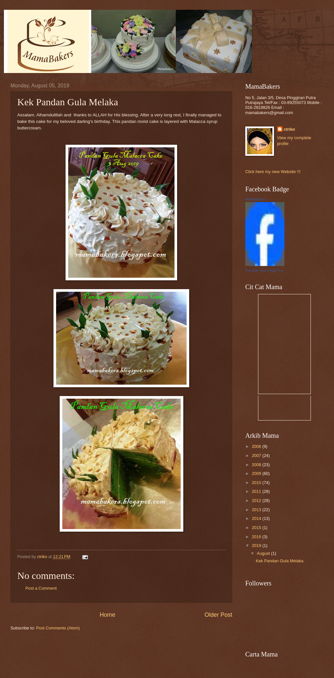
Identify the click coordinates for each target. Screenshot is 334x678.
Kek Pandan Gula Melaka (279, 560)
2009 (257, 473)
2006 (257, 446)
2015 (257, 527)
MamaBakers (255, 199)
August (264, 553)
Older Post (218, 615)
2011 (257, 491)
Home (107, 615)
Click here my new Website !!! (272, 171)
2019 (257, 545)
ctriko (289, 129)
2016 (257, 536)
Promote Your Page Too (264, 271)
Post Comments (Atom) (58, 628)
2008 (257, 464)
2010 (257, 482)
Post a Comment (41, 588)
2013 (257, 509)
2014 (257, 518)
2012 (257, 500)
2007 (257, 455)
